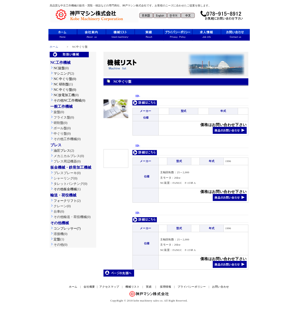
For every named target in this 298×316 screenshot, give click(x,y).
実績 (148, 286)
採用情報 (165, 286)
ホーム (54, 46)
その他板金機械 (63, 189)
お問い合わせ (220, 286)
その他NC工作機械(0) (67, 100)
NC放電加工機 (62, 95)
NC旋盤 (57, 68)
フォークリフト (63, 200)
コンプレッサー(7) (65, 228)
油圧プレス (60, 150)
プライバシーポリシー (192, 286)
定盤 (55, 239)
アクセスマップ (109, 286)
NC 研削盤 (59, 84)
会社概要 (89, 286)
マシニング (60, 73)
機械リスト (133, 286)
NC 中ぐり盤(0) (65, 79)
